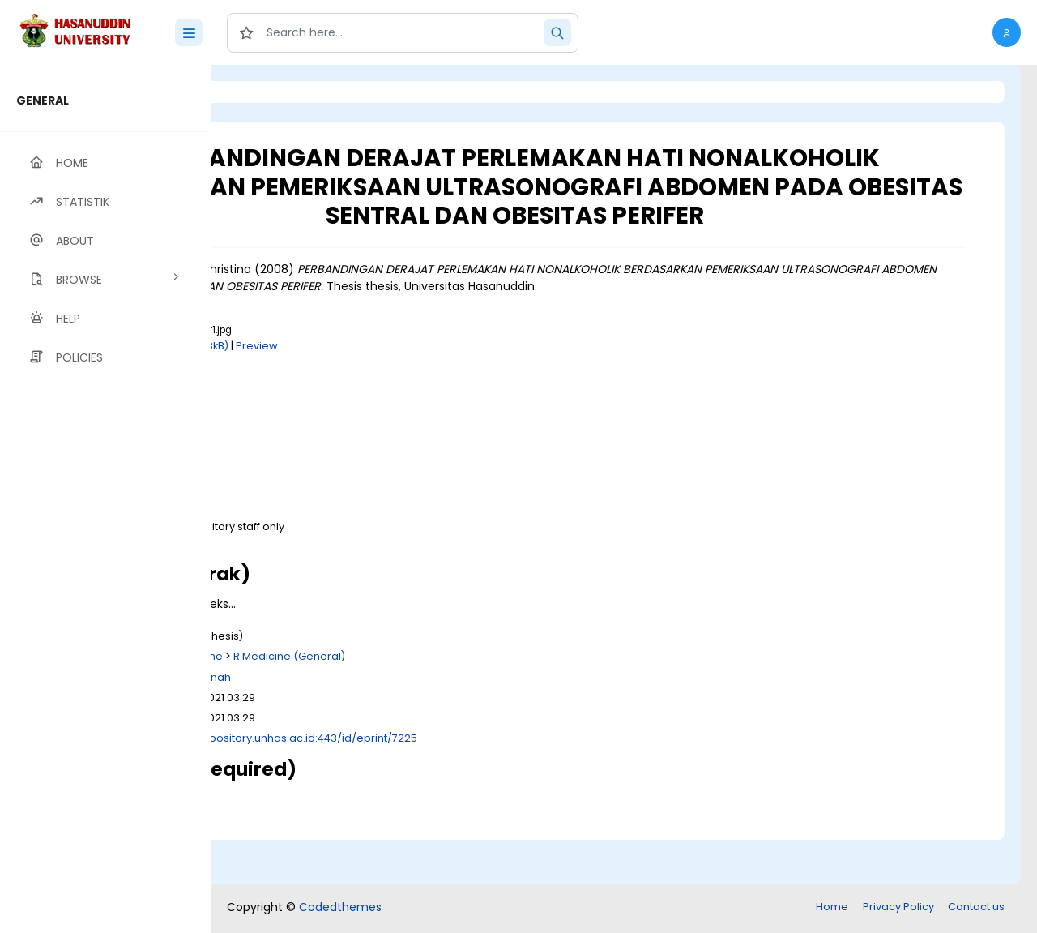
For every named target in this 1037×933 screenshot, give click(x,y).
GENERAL (42, 100)
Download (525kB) (360, 452)
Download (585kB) (360, 588)
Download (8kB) (353, 512)
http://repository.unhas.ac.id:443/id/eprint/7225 (494, 784)
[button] (1006, 32)
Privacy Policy (898, 908)
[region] (105, 499)
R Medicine (396, 702)
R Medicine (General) (492, 702)
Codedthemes (340, 909)
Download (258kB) (383, 392)
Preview (459, 392)
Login (279, 92)
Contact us (976, 908)
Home (832, 908)
